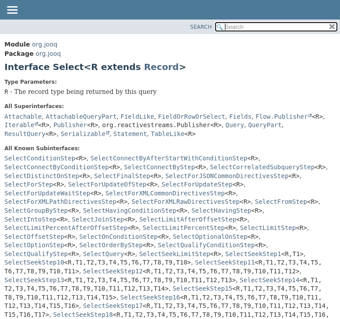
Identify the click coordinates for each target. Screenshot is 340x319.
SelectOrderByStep (111, 245)
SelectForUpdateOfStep (107, 184)
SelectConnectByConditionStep (56, 167)
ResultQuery (25, 133)
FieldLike (137, 116)
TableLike (168, 133)
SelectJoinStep (98, 219)
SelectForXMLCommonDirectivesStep (165, 193)
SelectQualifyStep (36, 253)
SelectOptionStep (34, 245)
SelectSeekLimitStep (174, 253)
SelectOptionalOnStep (210, 236)
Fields (240, 116)
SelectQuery (103, 253)
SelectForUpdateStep (197, 184)
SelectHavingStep (221, 210)
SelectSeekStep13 (34, 280)
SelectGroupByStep (36, 210)
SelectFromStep (281, 201)
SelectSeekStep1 (253, 253)
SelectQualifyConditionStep (206, 245)
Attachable (23, 116)
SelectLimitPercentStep (183, 227)
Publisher (70, 124)
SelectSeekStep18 (83, 314)
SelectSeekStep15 (202, 288)
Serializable (83, 133)
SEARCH (201, 27)
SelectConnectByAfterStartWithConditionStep (168, 158)
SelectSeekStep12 (113, 271)
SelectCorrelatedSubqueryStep (262, 167)
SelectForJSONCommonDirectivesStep (226, 175)
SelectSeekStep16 (150, 297)
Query (234, 124)
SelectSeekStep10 (34, 262)
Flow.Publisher (281, 116)
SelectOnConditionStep (118, 236)
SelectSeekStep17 (113, 305)
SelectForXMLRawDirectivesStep (185, 201)
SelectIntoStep (30, 219)
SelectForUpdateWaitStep (47, 193)
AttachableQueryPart (81, 116)
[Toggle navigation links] (11, 10)
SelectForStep (28, 184)
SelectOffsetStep (34, 236)
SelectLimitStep (268, 227)
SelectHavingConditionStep (130, 210)
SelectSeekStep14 (270, 280)
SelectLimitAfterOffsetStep (187, 219)
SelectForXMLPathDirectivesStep (60, 201)
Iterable (19, 124)
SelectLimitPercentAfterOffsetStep (66, 227)
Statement (130, 133)
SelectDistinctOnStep (41, 175)
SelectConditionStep (39, 158)
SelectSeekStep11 (225, 262)
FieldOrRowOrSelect (191, 116)
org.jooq (44, 44)
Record (161, 67)
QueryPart (265, 124)
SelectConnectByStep (159, 167)
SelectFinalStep (122, 175)
